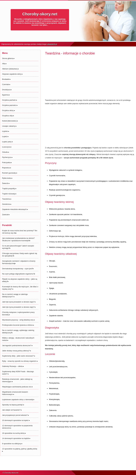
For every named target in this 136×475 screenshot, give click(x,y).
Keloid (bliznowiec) (10, 121)
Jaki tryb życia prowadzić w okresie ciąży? (19, 302)
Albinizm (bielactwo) (10, 69)
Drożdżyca (7, 90)
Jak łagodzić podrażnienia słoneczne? (17, 345)
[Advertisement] (89, 78)
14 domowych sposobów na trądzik (16, 438)
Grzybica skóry (8, 110)
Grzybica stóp (8, 116)
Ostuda (5, 152)
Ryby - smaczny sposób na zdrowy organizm (20, 361)
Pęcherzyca (7, 157)
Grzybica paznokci (10, 105)
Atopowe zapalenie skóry (12, 74)
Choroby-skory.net (39, 14)
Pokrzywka (7, 162)
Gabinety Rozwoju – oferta (13, 366)
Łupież (5, 136)
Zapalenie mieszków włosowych (15, 209)
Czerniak (6, 84)
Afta (4, 64)
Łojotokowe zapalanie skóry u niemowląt (18, 400)
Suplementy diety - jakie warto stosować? (18, 356)
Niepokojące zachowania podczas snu (17, 387)
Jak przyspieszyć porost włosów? (15, 415)
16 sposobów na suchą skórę (14, 433)
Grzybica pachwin (9, 100)
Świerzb (6, 183)
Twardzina (6, 199)
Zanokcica (6, 204)
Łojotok (5, 131)
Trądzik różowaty (9, 194)
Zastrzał (6, 215)
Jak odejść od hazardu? (12, 410)
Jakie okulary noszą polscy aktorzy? (16, 351)
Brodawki (6, 79)
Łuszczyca (7, 147)
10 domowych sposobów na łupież (16, 420)
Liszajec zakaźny (9, 126)
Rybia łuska (7, 178)
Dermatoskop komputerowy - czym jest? (18, 269)
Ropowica (6, 168)
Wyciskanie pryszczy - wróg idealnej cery (18, 320)
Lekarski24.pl (52, 44)
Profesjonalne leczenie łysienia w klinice (18, 325)
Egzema (6, 95)
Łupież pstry (7, 142)
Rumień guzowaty (9, 173)
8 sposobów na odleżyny (12, 444)
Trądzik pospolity (9, 189)
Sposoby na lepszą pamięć (13, 405)
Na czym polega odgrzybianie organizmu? (18, 274)
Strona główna (8, 58)
